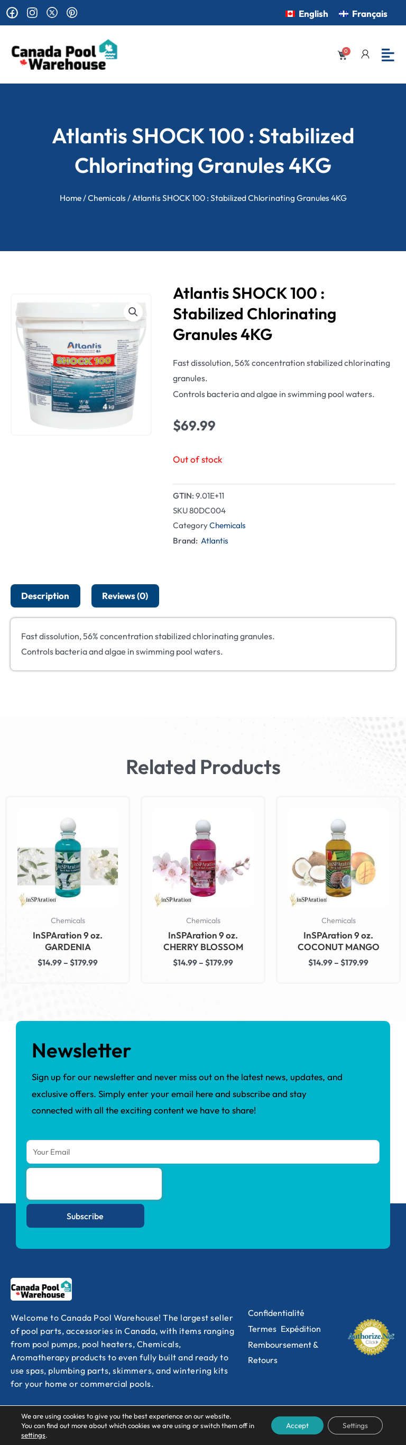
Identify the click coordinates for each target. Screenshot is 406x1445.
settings (40, 1435)
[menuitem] (307, 13)
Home (70, 197)
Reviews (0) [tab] (125, 595)
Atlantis (214, 541)
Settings (353, 1425)
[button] (133, 311)
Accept (292, 1425)
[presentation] (94, 1184)
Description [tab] (45, 595)
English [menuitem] (313, 13)
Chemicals (107, 197)
